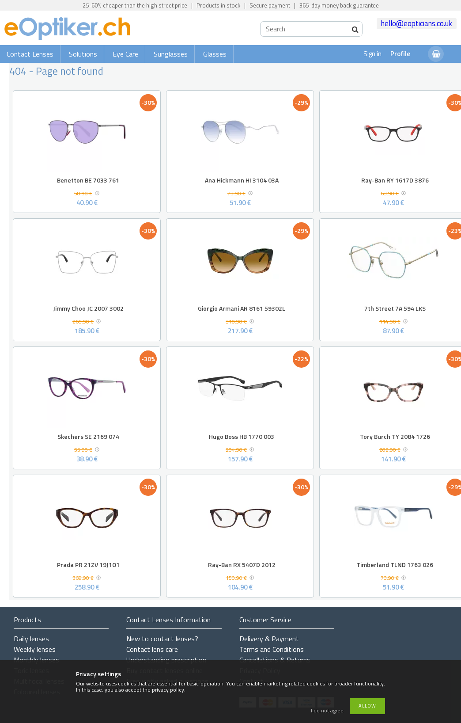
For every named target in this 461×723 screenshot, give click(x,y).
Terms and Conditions (271, 649)
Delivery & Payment (269, 638)
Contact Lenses (30, 54)
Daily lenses (31, 638)
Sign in (372, 54)
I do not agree (327, 711)
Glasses (215, 54)
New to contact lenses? (162, 638)
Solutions (83, 54)
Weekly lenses (35, 649)
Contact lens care (152, 649)
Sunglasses (171, 54)
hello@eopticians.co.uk (416, 23)
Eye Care (125, 54)
